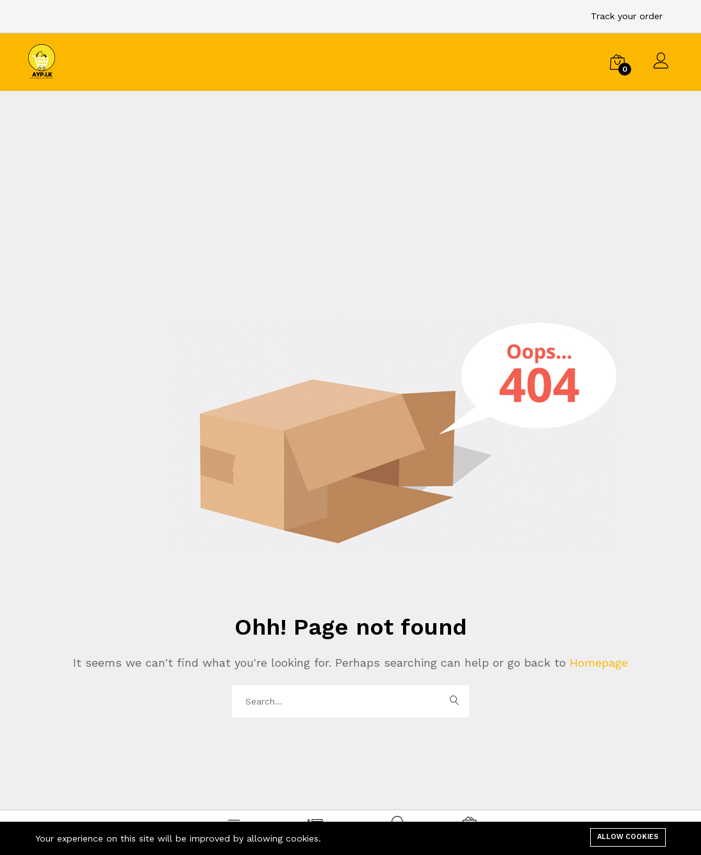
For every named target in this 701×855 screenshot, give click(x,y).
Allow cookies (628, 837)
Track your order (627, 16)
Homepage (597, 662)
